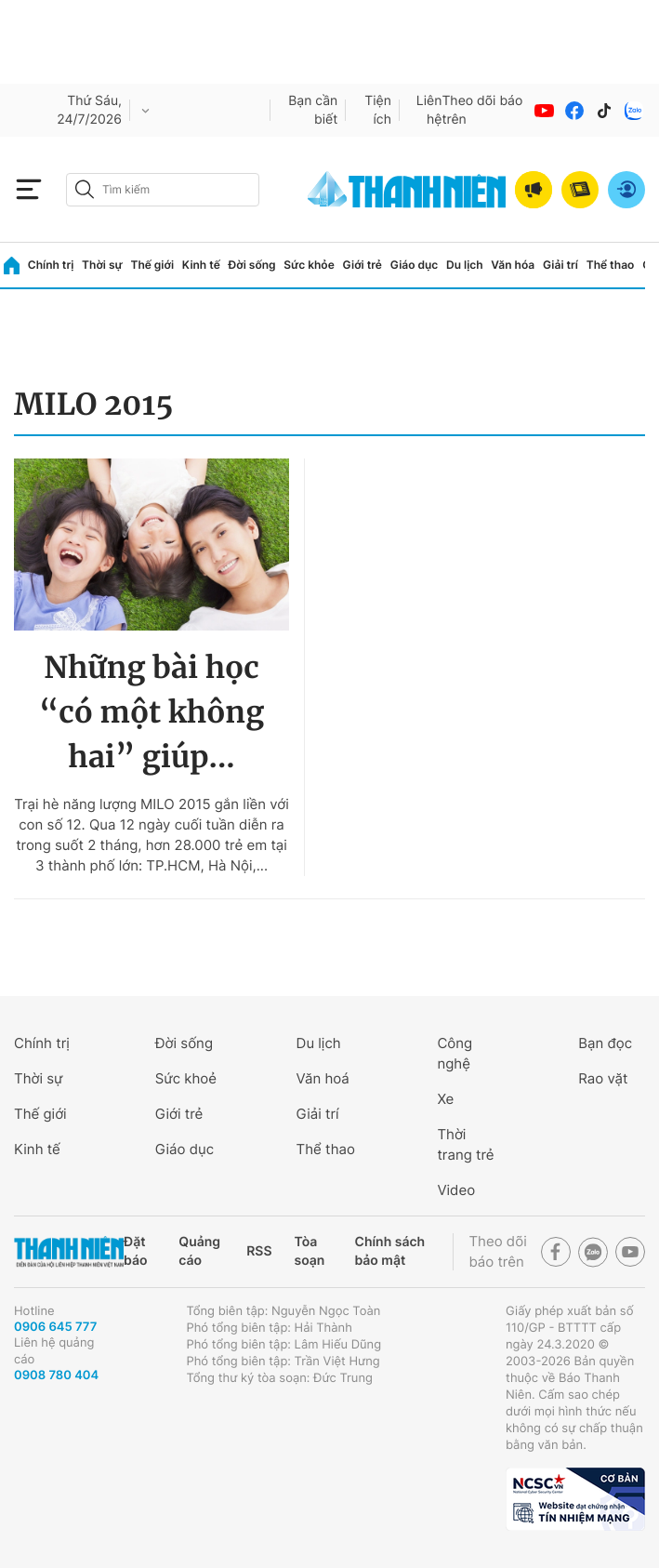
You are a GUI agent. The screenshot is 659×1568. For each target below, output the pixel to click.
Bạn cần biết (312, 110)
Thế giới (152, 265)
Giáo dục (414, 265)
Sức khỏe (308, 265)
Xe (445, 1099)
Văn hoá (323, 1078)
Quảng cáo (199, 1251)
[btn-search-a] (84, 189)
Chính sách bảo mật (389, 1251)
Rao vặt (602, 1078)
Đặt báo (135, 1251)
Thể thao (611, 265)
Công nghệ (454, 1053)
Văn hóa (512, 265)
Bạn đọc (605, 1043)
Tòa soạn (310, 1251)
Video (456, 1190)
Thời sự (102, 265)
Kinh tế (201, 265)
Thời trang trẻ (465, 1144)
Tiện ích (377, 110)
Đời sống (252, 265)
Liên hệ (429, 110)
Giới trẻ (362, 265)
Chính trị (51, 265)
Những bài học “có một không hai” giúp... (151, 712)
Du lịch (464, 265)
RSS (258, 1251)
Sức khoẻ (186, 1078)
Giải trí (560, 265)
